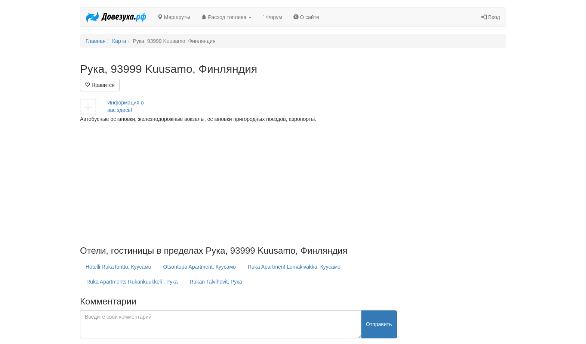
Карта (119, 41)
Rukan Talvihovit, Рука (216, 282)
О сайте (306, 17)
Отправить (379, 324)
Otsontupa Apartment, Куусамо (199, 267)
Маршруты (173, 17)
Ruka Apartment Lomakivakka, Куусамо (294, 267)
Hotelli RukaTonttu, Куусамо (118, 267)
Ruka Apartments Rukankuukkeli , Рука (132, 282)
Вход (490, 17)
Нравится (100, 85)
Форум (272, 17)
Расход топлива (226, 17)
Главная (95, 41)
